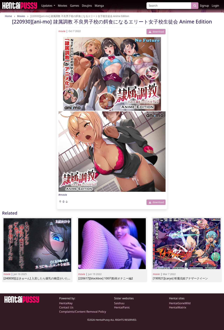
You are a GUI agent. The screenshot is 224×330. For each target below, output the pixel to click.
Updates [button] (47, 6)
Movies (62, 6)
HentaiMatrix (177, 307)
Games (74, 6)
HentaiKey (65, 303)
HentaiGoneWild (180, 303)
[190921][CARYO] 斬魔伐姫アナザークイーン (180, 278)
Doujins (87, 6)
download (156, 31)
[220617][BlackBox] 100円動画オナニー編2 (105, 278)
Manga (99, 6)
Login (215, 6)
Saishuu (119, 303)
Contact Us (66, 307)
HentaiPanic (122, 307)
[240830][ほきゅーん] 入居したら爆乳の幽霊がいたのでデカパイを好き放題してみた (37, 278)
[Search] (168, 5)
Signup (204, 6)
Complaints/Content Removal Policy (82, 312)
